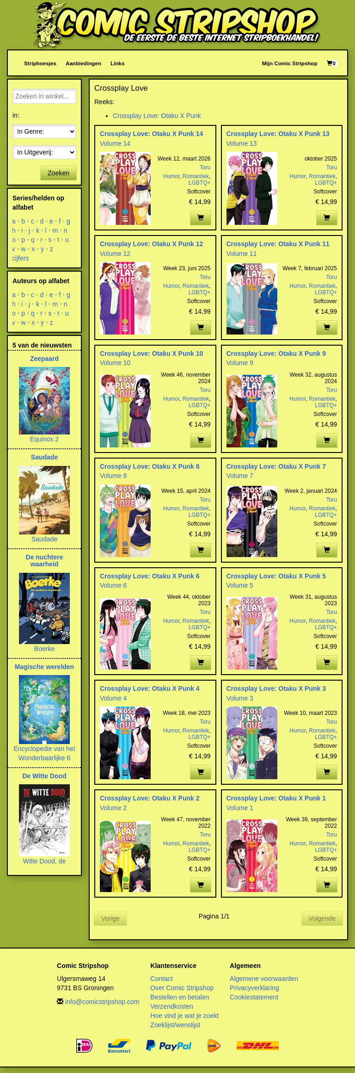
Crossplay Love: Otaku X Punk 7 (276, 466)
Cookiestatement (254, 997)
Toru (205, 167)
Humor (171, 176)
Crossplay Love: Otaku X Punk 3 (276, 688)
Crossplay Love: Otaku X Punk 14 (151, 133)
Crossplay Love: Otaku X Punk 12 (151, 244)
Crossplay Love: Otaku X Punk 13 (278, 133)
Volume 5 (239, 585)
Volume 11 (241, 253)
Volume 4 (113, 698)
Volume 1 (239, 808)
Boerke (44, 648)
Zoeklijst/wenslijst (175, 1025)
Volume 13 (241, 143)
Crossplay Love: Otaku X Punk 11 (278, 244)
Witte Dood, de (44, 861)
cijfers (20, 258)
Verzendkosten (171, 1006)
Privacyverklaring (254, 988)
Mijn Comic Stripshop (290, 63)
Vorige (110, 918)
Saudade (44, 457)
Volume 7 (239, 475)
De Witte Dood (44, 776)
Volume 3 (239, 698)
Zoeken (58, 173)
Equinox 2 (44, 439)
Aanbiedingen (83, 63)
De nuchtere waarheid (44, 560)
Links (117, 63)
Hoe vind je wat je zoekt (184, 1015)
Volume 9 (239, 362)
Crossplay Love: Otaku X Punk (157, 115)
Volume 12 (115, 253)
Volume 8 (113, 475)
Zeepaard (44, 358)
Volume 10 (115, 362)
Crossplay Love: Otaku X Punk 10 (151, 353)
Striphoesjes (40, 63)
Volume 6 (113, 585)
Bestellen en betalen (179, 997)
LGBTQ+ (200, 183)
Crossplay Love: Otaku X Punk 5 (276, 576)
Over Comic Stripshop (182, 988)
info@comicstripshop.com (102, 1001)
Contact (161, 978)
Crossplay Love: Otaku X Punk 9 (276, 353)
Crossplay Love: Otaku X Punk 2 (150, 798)
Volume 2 (113, 808)
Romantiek (196, 176)
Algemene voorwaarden (264, 978)
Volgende (322, 918)
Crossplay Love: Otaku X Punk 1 (276, 798)
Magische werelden (44, 666)
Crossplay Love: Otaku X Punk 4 (150, 688)
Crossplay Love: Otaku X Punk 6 (150, 576)
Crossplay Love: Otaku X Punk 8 (150, 466)
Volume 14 (115, 143)
